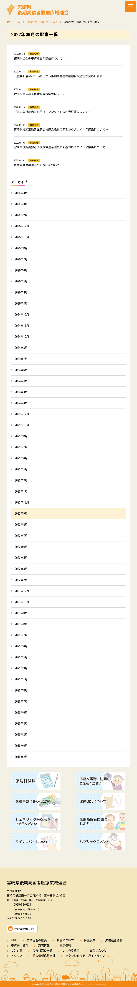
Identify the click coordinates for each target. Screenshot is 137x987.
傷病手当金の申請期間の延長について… (39, 58)
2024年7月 (21, 358)
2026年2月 (21, 215)
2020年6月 (21, 712)
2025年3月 (21, 303)
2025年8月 (21, 248)
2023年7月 (21, 447)
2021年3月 (21, 668)
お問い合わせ (98, 950)
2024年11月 (22, 325)
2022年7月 (21, 535)
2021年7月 (21, 635)
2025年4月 (21, 292)
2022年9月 (21, 513)
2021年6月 (21, 646)
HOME (14, 940)
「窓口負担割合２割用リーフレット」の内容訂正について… (52, 111)
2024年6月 (21, 369)
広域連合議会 (113, 940)
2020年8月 (21, 690)
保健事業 (89, 940)
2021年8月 (21, 624)
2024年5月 (21, 381)
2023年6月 (21, 458)
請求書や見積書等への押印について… (38, 165)
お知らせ (34, 54)
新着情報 (44, 945)
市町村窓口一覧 (42, 950)
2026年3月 (21, 204)
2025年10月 (22, 237)
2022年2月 (21, 579)
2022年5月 (21, 557)
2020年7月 (21, 701)
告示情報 (65, 945)
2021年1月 (21, 679)
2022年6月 (21, 546)
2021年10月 (22, 602)
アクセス (16, 955)
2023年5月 (21, 469)
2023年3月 (21, 480)
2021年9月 (21, 613)
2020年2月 (21, 734)
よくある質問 (71, 950)
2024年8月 (21, 347)
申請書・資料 (19, 945)
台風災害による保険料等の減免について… (41, 93)
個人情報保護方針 (43, 955)
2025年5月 (21, 281)
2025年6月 (21, 270)
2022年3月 (21, 568)
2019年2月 (21, 756)
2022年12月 (22, 502)
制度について (65, 940)
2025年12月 (22, 226)
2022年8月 (21, 524)
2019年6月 (21, 745)
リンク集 (16, 950)
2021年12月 (22, 591)
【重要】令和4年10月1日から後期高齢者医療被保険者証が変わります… (59, 76)
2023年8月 (21, 436)
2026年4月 (21, 193)
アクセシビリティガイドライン (85, 955)
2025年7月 (21, 259)
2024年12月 (22, 314)
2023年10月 (22, 425)
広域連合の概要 (37, 940)
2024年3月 (21, 403)
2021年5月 (21, 657)
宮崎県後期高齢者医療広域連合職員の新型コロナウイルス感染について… (61, 129)
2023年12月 (22, 414)
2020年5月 (21, 723)
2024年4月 (21, 391)
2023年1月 (21, 491)
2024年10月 (22, 336)
